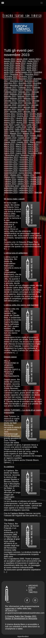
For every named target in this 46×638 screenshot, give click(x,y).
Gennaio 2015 (30, 103)
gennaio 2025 (16, 111)
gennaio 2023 (23, 109)
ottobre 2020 (23, 181)
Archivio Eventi (33, 587)
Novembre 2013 (11, 157)
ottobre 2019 (10, 181)
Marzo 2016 (21, 146)
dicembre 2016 (25, 79)
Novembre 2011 (12, 155)
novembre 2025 (11, 171)
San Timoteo (32, 591)
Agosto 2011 (9, 59)
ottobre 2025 (35, 184)
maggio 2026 (22, 142)
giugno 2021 (9, 120)
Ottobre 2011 (15, 175)
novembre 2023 (11, 168)
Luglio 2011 (20, 125)
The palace (9, 520)
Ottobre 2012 (28, 175)
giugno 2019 (34, 118)
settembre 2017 (27, 186)
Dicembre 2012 (31, 74)
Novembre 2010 (35, 153)
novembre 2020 (26, 164)
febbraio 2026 (30, 98)
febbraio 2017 (24, 92)
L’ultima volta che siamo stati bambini (21, 305)
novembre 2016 (26, 160)
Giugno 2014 (9, 116)
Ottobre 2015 (35, 177)
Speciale (38, 192)
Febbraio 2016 (10, 92)
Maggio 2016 (22, 136)
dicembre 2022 (25, 83)
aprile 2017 (20, 66)
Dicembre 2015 (10, 79)
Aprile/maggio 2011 (23, 72)
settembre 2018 (11, 188)
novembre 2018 (26, 162)
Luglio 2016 (21, 127)
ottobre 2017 (23, 179)
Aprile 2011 (21, 61)
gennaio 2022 (10, 109)
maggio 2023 (15, 140)
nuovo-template (25, 173)
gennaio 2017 (24, 105)
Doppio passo (10, 357)
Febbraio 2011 (10, 87)
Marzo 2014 (33, 144)
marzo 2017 (33, 146)
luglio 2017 (32, 127)
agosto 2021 (34, 59)
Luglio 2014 (9, 127)
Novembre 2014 (26, 157)
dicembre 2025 (31, 85)
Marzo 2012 (9, 144)
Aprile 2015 (32, 63)
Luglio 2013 (31, 125)
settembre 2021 (11, 190)
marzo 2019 (21, 149)
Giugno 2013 (35, 114)
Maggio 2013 (15, 133)
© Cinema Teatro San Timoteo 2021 (20, 616)
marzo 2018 (9, 149)
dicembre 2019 (31, 81)
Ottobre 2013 (9, 177)
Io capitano (9, 466)
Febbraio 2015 (30, 90)
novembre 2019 (11, 164)
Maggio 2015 (9, 136)
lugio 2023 (8, 125)
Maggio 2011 (26, 131)
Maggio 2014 (28, 133)
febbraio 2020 (30, 94)
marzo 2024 (33, 151)
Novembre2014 (26, 171)
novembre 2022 (26, 166)
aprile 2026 (9, 72)
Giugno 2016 (35, 116)
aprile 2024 (20, 70)
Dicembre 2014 (25, 76)
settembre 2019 (26, 188)
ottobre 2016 (10, 179)
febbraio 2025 (16, 98)
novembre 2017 (11, 162)
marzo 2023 (21, 151)
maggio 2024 (28, 140)
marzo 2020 (33, 149)
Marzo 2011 (35, 142)
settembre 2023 (26, 190)
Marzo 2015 (9, 146)
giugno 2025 (21, 122)
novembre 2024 (26, 168)
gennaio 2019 (16, 107)
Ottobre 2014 (22, 177)
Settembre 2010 (12, 186)
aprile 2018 (31, 66)
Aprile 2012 (33, 61)
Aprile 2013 (9, 63)
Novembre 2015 (11, 160)
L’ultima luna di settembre (16, 253)
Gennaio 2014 (16, 103)
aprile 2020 (20, 68)
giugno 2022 (21, 120)
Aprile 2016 (9, 66)
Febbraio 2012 (24, 87)
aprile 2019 (9, 68)
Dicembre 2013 (10, 76)
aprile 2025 (31, 70)
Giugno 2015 (22, 116)
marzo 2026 (21, 153)
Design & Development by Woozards (21, 618)
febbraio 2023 (24, 96)
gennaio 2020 (29, 107)
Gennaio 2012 (24, 101)
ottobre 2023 (10, 184)
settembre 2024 (11, 192)
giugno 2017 (9, 118)
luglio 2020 (31, 129)
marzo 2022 (9, 151)
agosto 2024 (9, 61)
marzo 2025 (9, 153)
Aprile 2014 (20, 63)
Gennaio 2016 (10, 105)
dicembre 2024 (16, 85)
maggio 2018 (10, 138)
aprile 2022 (31, 68)
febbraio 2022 (10, 96)
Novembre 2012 (28, 155)
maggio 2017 (35, 136)
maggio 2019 (23, 138)
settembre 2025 (26, 192)
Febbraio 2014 (16, 90)
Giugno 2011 (9, 114)
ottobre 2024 (23, 184)
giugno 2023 (34, 120)
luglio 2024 (14, 131)
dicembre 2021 (10, 83)
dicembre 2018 (16, 81)
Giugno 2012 (22, 114)
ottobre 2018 (35, 179)
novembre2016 (10, 173)
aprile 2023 (9, 70)
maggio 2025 (9, 142)
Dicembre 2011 (16, 74)
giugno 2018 (21, 118)
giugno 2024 (9, 122)
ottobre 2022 (35, 181)
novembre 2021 (11, 166)
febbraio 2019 (16, 94)
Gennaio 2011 (10, 101)
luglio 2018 (8, 129)
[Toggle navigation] (42, 3)
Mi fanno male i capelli (14, 199)
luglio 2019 (19, 129)
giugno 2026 (34, 122)
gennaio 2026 (29, 111)
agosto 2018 (22, 59)
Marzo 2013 (21, 144)
